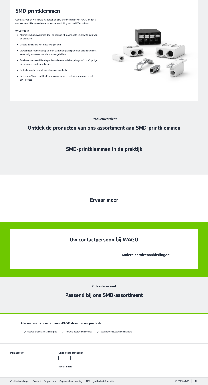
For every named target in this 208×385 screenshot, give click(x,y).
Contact (37, 381)
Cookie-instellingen (19, 381)
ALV (88, 381)
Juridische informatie (103, 381)
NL (196, 381)
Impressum (50, 381)
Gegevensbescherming (70, 381)
